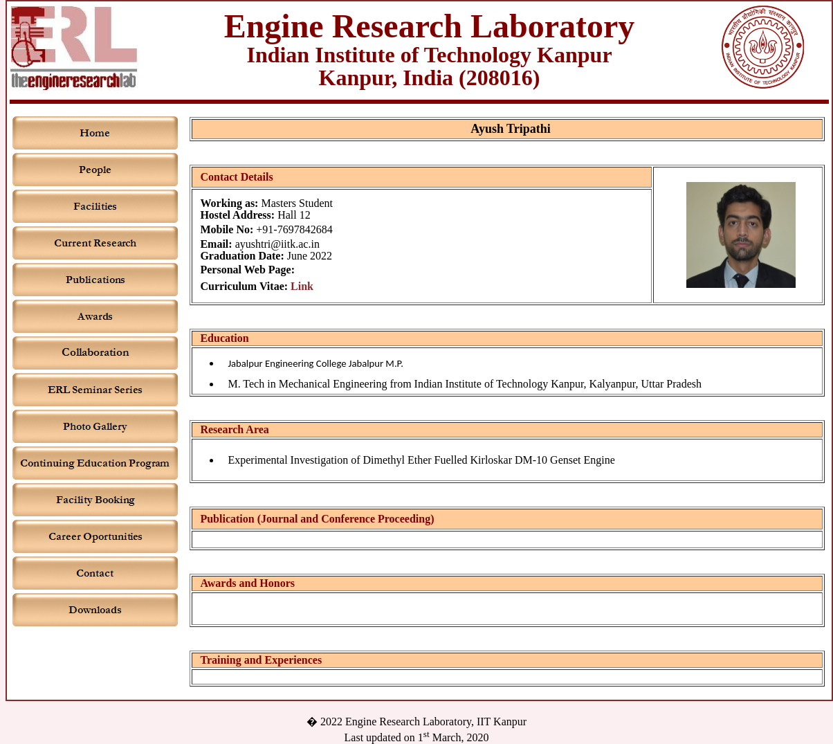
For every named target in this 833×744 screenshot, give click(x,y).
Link (302, 286)
